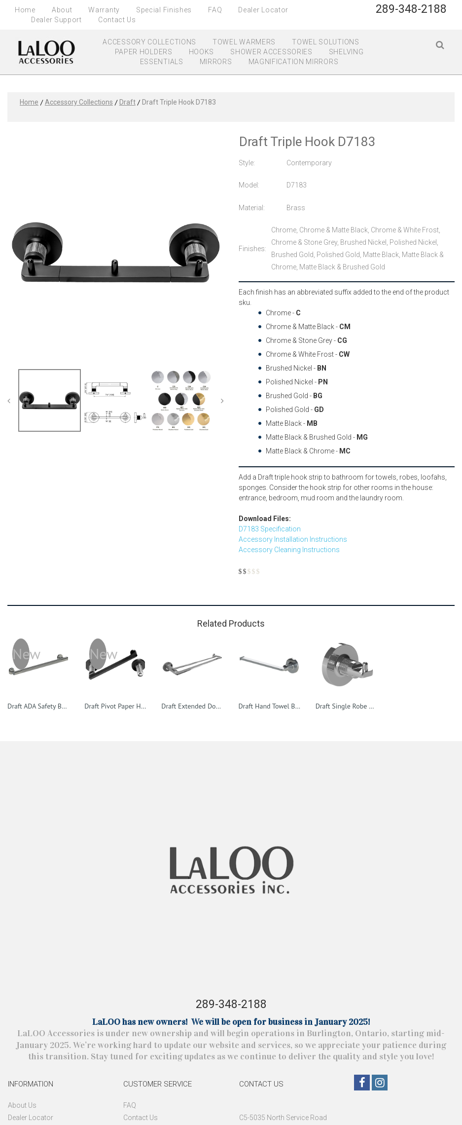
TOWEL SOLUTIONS (325, 42)
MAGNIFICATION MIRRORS (294, 62)
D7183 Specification (270, 529)
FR (441, 21)
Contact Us (117, 20)
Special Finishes (164, 10)
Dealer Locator (263, 10)
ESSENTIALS (161, 62)
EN (424, 21)
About (62, 10)
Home (25, 10)
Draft (127, 102)
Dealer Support (56, 20)
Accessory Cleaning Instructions (289, 550)
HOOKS (201, 52)
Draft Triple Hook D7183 (179, 102)
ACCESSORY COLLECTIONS (149, 42)
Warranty (104, 10)
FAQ (215, 10)
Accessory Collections (79, 102)
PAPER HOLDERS (144, 52)
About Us (22, 1105)
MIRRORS (216, 62)
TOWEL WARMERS (244, 42)
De (12, 1118)
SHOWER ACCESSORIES (271, 52)
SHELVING (346, 52)
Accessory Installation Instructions (293, 539)
